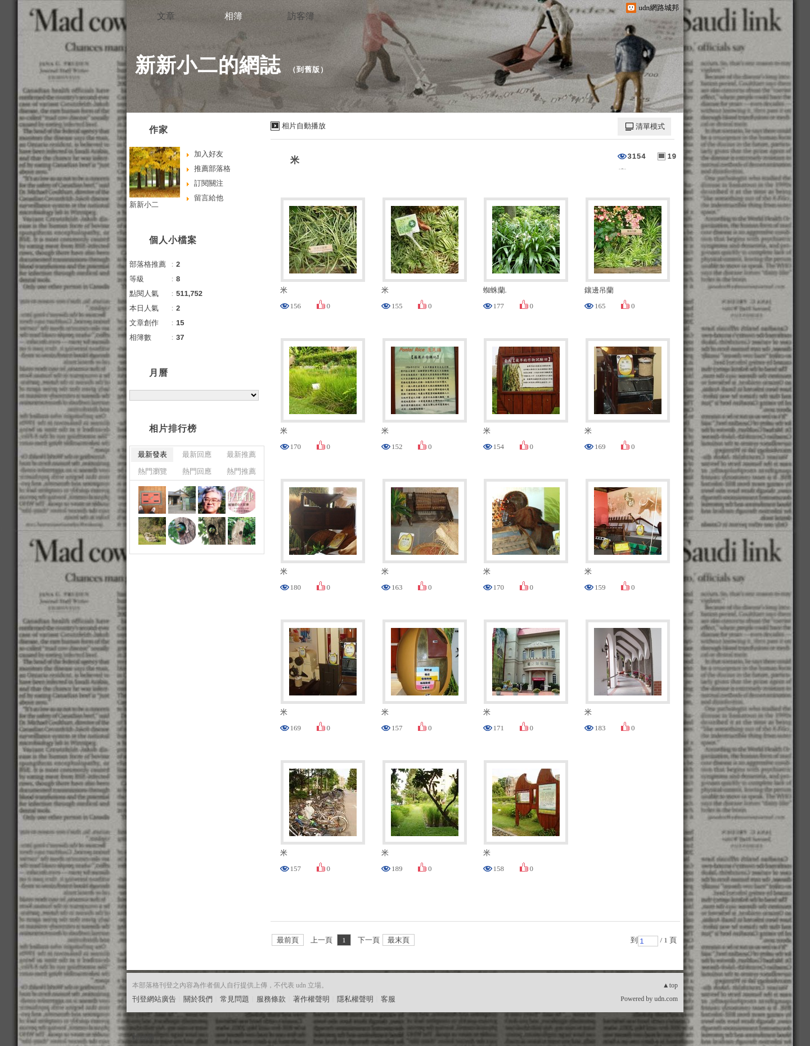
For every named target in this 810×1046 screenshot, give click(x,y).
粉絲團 (143, 1037)
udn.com (666, 999)
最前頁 (288, 940)
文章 (166, 16)
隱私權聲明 (355, 999)
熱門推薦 (241, 471)
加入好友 (208, 154)
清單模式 (650, 126)
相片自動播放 (304, 126)
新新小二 (144, 204)
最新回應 (197, 454)
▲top (670, 985)
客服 (388, 999)
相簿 (233, 16)
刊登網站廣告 (154, 999)
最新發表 (152, 454)
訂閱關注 (208, 183)
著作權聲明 (311, 999)
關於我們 (198, 999)
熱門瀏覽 (152, 471)
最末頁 (399, 940)
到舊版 (308, 69)
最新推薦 (241, 454)
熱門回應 (197, 471)
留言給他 (208, 198)
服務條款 (271, 999)
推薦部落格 (212, 168)
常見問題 (234, 999)
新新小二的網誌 (208, 65)
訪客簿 (300, 16)
